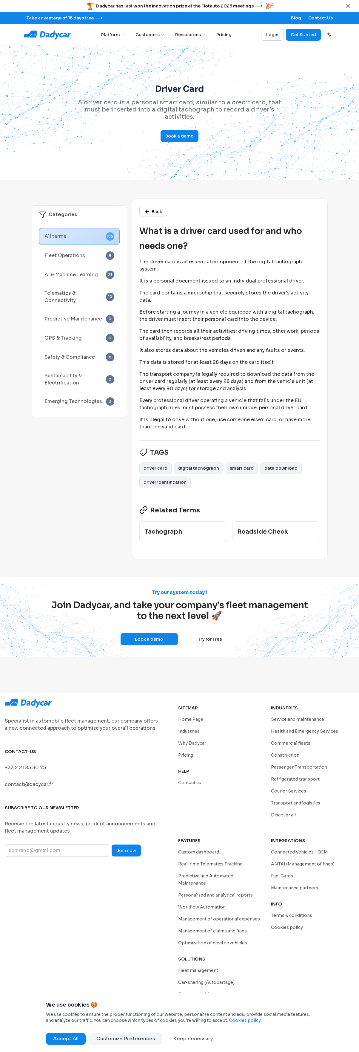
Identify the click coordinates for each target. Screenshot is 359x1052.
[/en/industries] (189, 731)
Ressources (190, 34)
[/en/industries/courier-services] (288, 791)
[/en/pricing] (185, 755)
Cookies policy (245, 1020)
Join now (126, 850)
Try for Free (210, 639)
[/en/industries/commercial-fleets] (290, 743)
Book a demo (179, 136)
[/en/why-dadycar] (192, 743)
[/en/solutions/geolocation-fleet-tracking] (198, 970)
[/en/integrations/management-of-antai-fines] (303, 864)
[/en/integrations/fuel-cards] (282, 876)
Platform (113, 34)
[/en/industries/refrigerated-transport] (295, 779)
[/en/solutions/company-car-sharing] (206, 982)
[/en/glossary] (153, 211)
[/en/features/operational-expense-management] (219, 919)
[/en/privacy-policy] (291, 915)
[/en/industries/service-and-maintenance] (297, 719)
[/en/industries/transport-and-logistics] (295, 803)
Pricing (224, 34)
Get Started (303, 34)
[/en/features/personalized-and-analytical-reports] (215, 895)
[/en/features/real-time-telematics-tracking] (210, 864)
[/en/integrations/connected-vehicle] (299, 852)
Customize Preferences (125, 1039)
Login (272, 34)
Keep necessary (193, 1039)
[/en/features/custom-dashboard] (198, 852)
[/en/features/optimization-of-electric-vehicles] (212, 943)
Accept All (65, 1039)
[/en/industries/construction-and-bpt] (285, 755)
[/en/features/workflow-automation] (202, 907)
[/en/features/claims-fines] (212, 931)
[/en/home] (190, 719)
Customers (149, 34)
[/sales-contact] (320, 18)
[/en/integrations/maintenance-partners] (294, 888)
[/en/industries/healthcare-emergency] (304, 731)
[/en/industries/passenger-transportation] (299, 767)
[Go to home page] (47, 35)
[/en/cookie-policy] (287, 927)
